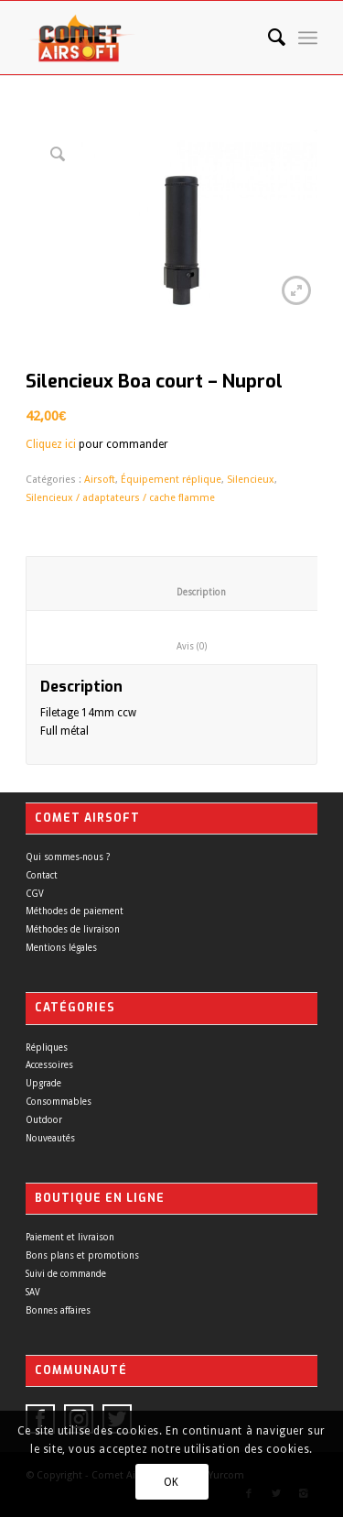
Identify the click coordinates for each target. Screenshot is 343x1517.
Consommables (58, 1102)
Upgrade (43, 1083)
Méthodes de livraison (73, 929)
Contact (42, 875)
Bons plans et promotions (82, 1255)
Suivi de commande (66, 1274)
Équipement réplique (171, 480)
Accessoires (49, 1065)
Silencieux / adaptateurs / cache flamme (120, 498)
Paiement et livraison (70, 1237)
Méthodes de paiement (74, 911)
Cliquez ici (51, 444)
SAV (33, 1292)
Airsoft (99, 480)
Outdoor (44, 1120)
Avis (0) (176, 646)
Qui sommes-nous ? (68, 857)
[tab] (176, 637)
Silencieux (250, 480)
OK (171, 1482)
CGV (35, 894)
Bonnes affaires (58, 1310)
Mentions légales (61, 948)
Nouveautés (50, 1138)
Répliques (47, 1047)
